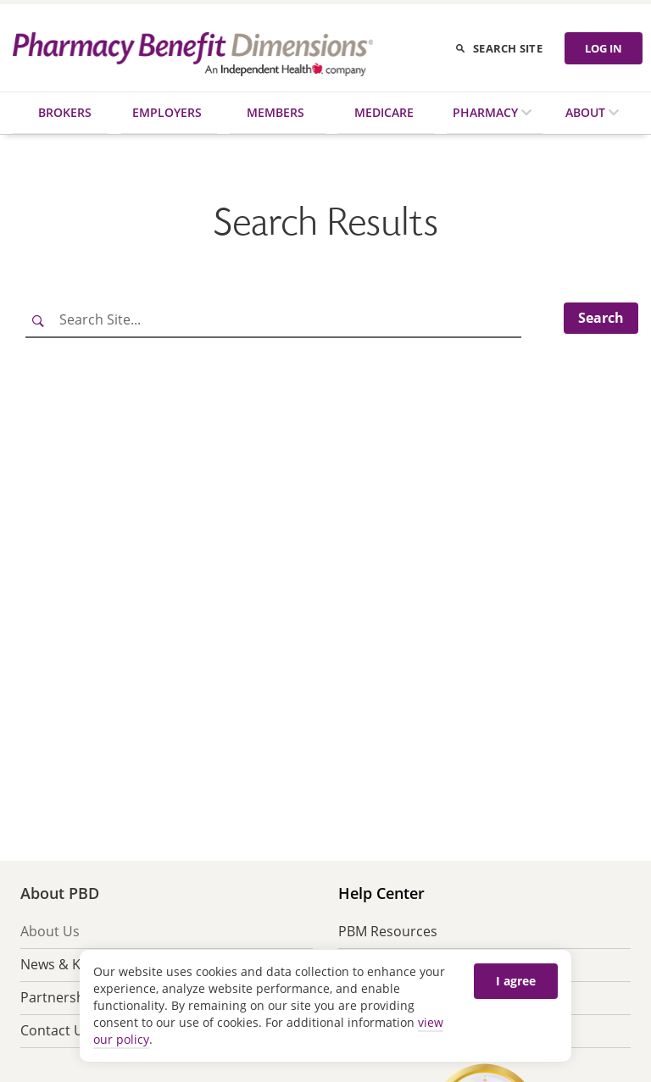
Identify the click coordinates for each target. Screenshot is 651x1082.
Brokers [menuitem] (65, 112)
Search (601, 317)
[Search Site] (273, 320)
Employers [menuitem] (167, 112)
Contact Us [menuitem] (55, 1030)
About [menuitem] (587, 112)
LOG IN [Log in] (603, 48)
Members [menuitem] (275, 112)
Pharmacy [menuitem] (487, 112)
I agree (516, 981)
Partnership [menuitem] (58, 997)
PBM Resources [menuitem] (387, 931)
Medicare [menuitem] (384, 112)
